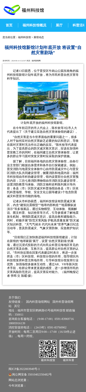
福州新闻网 (36, 61)
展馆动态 (39, 37)
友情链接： (16, 301)
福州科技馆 (24, 37)
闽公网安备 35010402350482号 (32, 374)
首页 (9, 25)
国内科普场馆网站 (38, 301)
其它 (17, 306)
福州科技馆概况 (34, 25)
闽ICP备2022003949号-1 (24, 369)
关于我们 (14, 297)
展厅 (59, 25)
